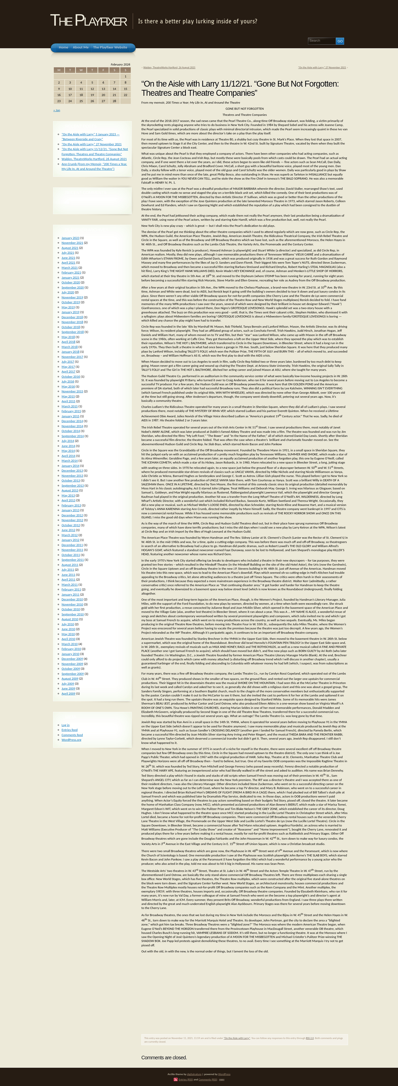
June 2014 (68, 446)
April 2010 (68, 639)
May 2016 (68, 386)
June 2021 (68, 258)
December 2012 (72, 515)
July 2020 (68, 292)
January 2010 (70, 654)
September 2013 (73, 485)
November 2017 (72, 357)
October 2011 (71, 555)
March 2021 (70, 267)
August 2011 (70, 565)
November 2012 (72, 520)
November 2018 (72, 322)
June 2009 (68, 688)
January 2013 (70, 510)
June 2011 (68, 575)
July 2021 (68, 252)
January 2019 (70, 312)
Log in (66, 725)
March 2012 (70, 535)
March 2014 (70, 460)
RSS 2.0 (310, 1038)
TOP (222, 1080)
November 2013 (72, 475)
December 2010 (72, 599)
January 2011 (70, 594)
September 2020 (73, 287)
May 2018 (68, 337)
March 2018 (70, 347)
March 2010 (70, 644)
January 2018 (70, 352)
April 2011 (68, 579)
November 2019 (72, 297)
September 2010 (73, 614)
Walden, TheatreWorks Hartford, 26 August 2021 (169, 67)
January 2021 (70, 277)
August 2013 (70, 490)
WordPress (224, 1074)
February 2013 (71, 505)
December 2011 (72, 545)
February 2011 (71, 589)
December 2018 (72, 317)
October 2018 (71, 327)
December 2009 (72, 659)
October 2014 (71, 431)
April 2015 (68, 401)
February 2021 (71, 272)
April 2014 (68, 456)
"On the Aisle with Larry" (237, 1038)
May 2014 (68, 451)
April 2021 (68, 262)
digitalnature (194, 1074)
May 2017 (68, 367)
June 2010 (68, 629)
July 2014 (68, 441)
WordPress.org (71, 740)
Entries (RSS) (186, 1079)
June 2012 (68, 530)
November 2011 (72, 550)
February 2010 (71, 649)
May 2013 (68, 495)
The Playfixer (88, 20)
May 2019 (68, 307)
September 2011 (73, 560)
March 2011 (70, 584)
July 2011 (68, 569)
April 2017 (68, 371)
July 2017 (68, 361)
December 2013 (72, 470)
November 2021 (72, 243)
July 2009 (68, 683)
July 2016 (68, 381)
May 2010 (68, 634)
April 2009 (68, 693)
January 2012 (70, 540)
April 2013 (68, 500)
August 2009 (70, 678)
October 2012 (71, 525)
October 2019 (71, 302)
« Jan (56, 110)
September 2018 (73, 332)
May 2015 (68, 396)
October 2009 (71, 668)
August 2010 (70, 619)
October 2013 (71, 480)
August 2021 (70, 248)
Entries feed (70, 730)
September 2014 (73, 436)
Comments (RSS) (207, 1079)
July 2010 (68, 624)
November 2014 (72, 426)
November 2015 (72, 391)
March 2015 (70, 406)
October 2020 (71, 282)
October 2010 (71, 609)
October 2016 (71, 376)
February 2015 (71, 411)
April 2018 (68, 342)
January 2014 (70, 466)
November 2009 (72, 664)
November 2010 (72, 604)
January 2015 (70, 416)
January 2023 (70, 238)
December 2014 (72, 421)
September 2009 (73, 674)
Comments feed (72, 735)
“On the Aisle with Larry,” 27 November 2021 (322, 67)
